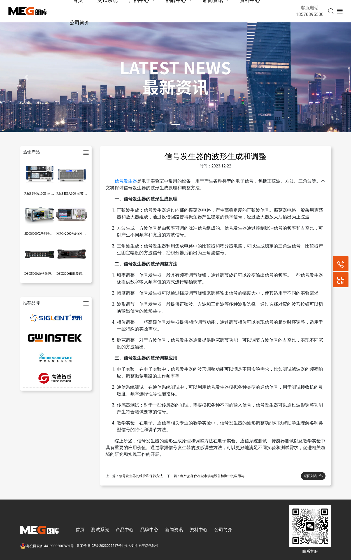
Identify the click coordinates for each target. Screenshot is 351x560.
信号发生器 (126, 181)
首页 (80, 529)
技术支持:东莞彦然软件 (141, 546)
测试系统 (100, 529)
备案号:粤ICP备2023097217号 (99, 546)
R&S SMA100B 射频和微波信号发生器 (52, 193)
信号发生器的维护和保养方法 (141, 476)
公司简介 (79, 22)
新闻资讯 (174, 529)
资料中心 (199, 529)
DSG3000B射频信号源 (72, 274)
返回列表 (313, 476)
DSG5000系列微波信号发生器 (46, 274)
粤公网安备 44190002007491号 (47, 546)
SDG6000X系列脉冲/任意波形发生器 (51, 233)
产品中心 (125, 529)
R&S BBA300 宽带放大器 (75, 193)
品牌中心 (149, 529)
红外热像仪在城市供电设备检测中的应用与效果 (215, 476)
